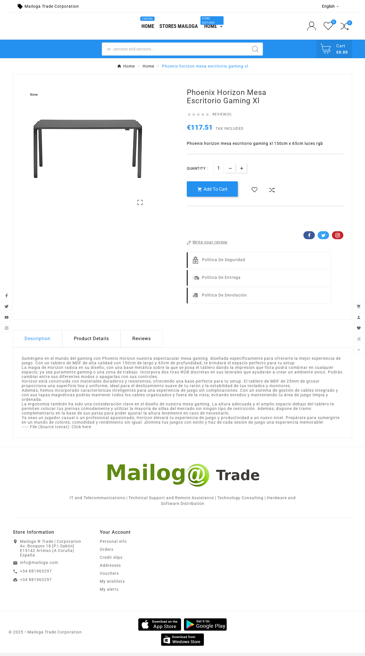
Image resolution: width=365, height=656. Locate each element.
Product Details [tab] (91, 341)
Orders (106, 552)
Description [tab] (37, 341)
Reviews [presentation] (141, 341)
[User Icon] (313, 27)
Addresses (110, 568)
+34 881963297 (36, 574)
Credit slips (111, 560)
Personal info (113, 544)
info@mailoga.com (39, 565)
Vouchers (109, 576)
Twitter (323, 238)
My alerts (109, 592)
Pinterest (337, 238)
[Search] (175, 52)
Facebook (309, 238)
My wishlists (112, 584)
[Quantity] (218, 171)
